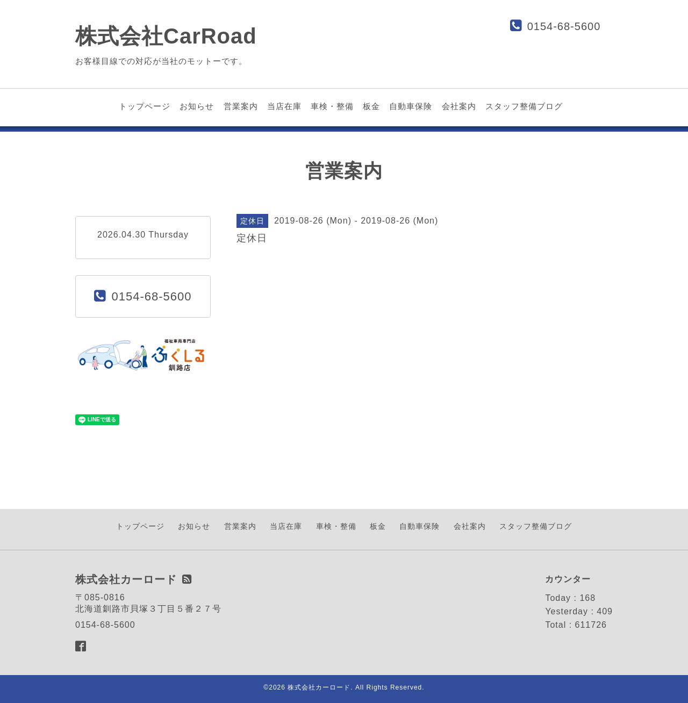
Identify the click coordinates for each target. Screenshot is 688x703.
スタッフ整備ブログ (524, 106)
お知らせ (197, 106)
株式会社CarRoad (166, 36)
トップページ (144, 106)
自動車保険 (410, 106)
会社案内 (459, 106)
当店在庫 (284, 106)
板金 (371, 106)
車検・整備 (332, 106)
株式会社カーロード (319, 687)
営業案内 (241, 106)
